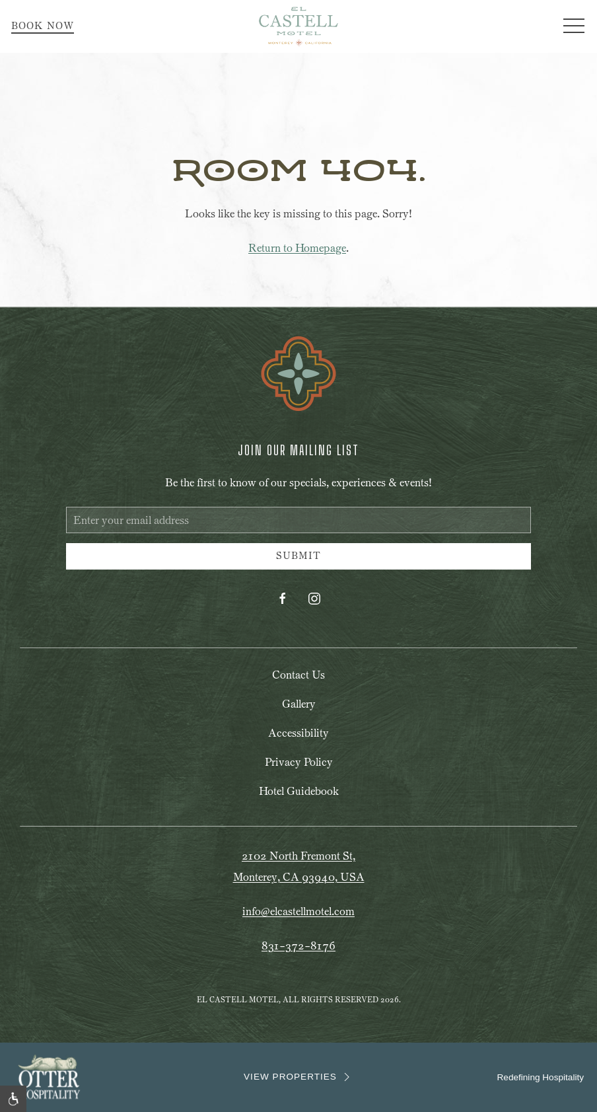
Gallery (299, 704)
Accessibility (298, 733)
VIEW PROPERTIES (298, 1077)
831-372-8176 (298, 946)
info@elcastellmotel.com (298, 911)
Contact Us (298, 675)
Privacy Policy (299, 762)
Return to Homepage (297, 248)
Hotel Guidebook (299, 791)
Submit (298, 556)
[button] (574, 26)
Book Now (42, 26)
